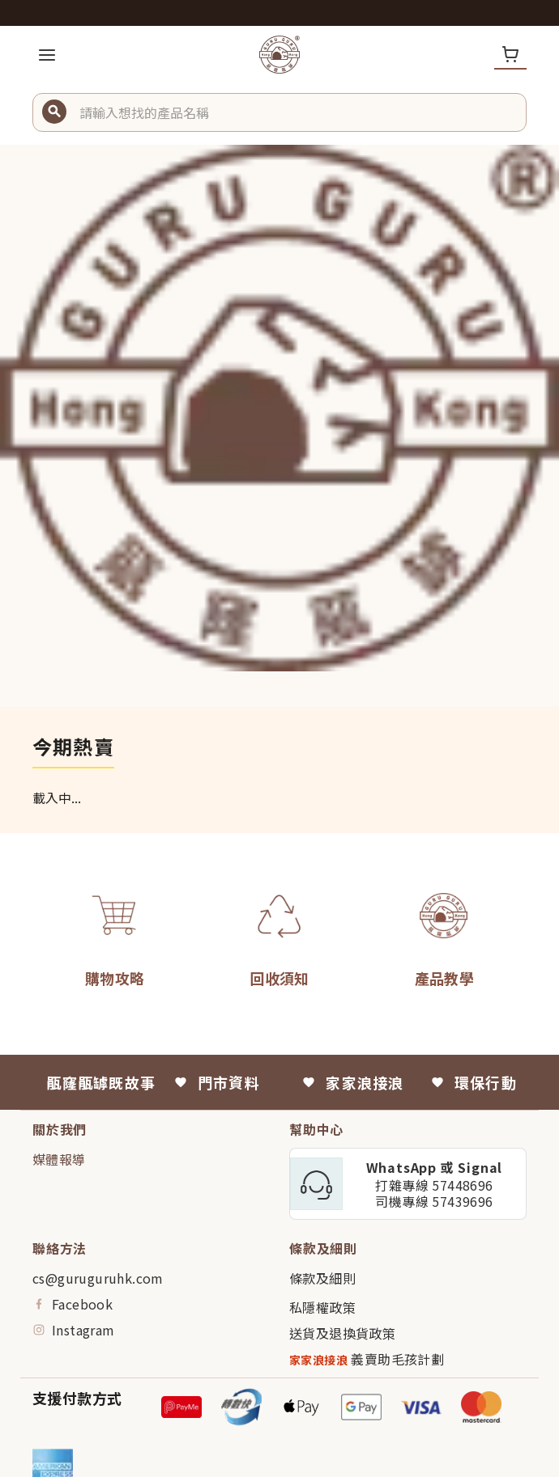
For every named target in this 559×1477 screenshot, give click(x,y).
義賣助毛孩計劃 (366, 1359)
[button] (296, 112)
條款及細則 (322, 1278)
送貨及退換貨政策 (342, 1333)
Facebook (72, 1304)
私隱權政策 (322, 1307)
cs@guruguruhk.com (98, 1278)
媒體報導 (59, 1159)
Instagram (73, 1330)
